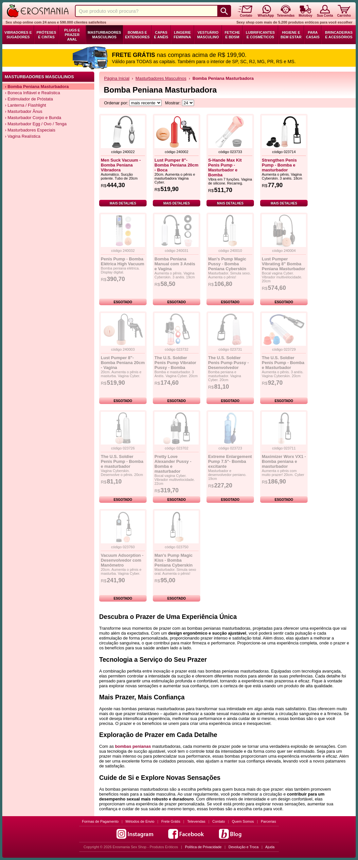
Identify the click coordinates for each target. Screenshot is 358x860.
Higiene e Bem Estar (290, 34)
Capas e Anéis (161, 34)
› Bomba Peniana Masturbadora (37, 86)
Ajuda (270, 847)
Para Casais (313, 34)
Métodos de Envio (140, 821)
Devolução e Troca (243, 847)
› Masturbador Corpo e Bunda (33, 117)
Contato (218, 821)
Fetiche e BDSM (232, 34)
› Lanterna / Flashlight (25, 105)
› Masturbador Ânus (23, 111)
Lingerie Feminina (182, 34)
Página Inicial (116, 78)
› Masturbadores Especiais (30, 130)
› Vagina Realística (22, 136)
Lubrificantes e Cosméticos (260, 34)
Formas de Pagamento (100, 821)
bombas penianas (133, 746)
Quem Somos (243, 821)
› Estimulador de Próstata (29, 99)
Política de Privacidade (203, 847)
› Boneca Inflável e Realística (32, 92)
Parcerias (268, 821)
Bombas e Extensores (137, 34)
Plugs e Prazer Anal (72, 34)
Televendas (196, 821)
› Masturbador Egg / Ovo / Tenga (35, 123)
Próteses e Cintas (46, 34)
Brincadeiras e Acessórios (338, 34)
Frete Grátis (170, 821)
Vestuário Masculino (208, 34)
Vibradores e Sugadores (18, 34)
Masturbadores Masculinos (104, 34)
